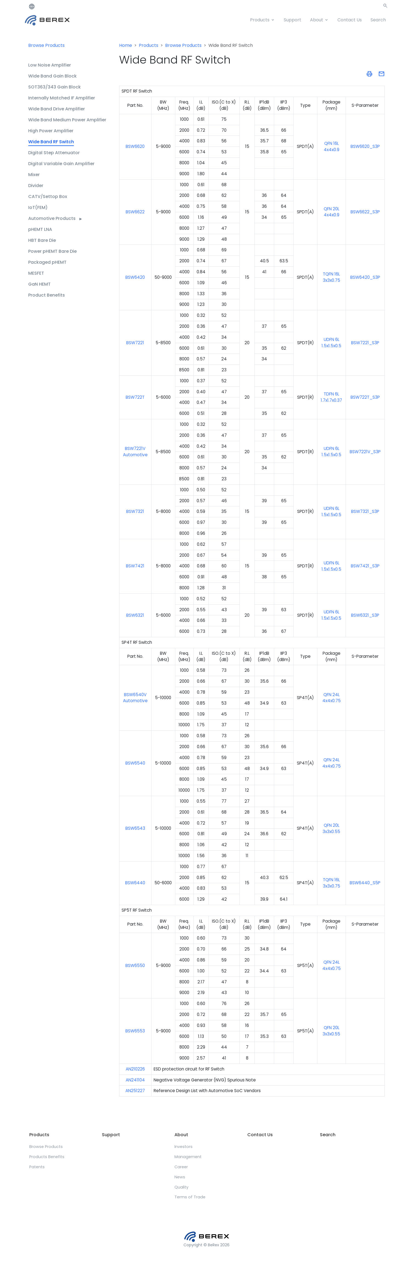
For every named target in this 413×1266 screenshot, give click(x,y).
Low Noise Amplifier (49, 65)
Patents (37, 1167)
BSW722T (135, 397)
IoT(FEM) (38, 207)
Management (188, 1156)
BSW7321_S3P (365, 511)
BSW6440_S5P (365, 883)
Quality (181, 1187)
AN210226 (135, 1069)
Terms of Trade (189, 1197)
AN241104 (135, 1080)
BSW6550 (135, 965)
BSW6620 (135, 146)
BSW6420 (135, 277)
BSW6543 (135, 828)
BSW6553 (135, 1031)
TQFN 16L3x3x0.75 (331, 277)
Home (125, 45)
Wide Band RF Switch (51, 142)
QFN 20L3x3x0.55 (331, 1031)
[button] (385, 6)
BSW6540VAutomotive (135, 698)
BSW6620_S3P (365, 146)
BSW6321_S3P (365, 615)
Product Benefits (46, 295)
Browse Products (46, 45)
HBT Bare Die (42, 240)
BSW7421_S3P (365, 566)
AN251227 (135, 1090)
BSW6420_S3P (365, 277)
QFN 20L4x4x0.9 (331, 212)
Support (292, 20)
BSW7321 (135, 511)
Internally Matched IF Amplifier (61, 98)
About (316, 20)
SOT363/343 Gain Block (54, 87)
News (179, 1177)
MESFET (36, 273)
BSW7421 (135, 566)
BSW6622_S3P (365, 212)
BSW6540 (135, 763)
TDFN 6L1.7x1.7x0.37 (331, 397)
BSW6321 (135, 615)
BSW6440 (135, 883)
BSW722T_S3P (365, 397)
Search (378, 20)
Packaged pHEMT (47, 262)
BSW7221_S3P (365, 343)
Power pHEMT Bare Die (52, 251)
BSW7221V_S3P (365, 452)
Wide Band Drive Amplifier (56, 109)
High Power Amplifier (50, 131)
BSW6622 (135, 212)
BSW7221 (135, 343)
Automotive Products (55, 218)
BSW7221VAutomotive (135, 452)
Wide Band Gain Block (52, 76)
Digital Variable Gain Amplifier (61, 163)
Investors (183, 1146)
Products (259, 20)
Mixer (34, 174)
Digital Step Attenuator (54, 153)
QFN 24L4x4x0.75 (331, 698)
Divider (35, 185)
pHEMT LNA (40, 229)
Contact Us (349, 20)
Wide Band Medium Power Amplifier (67, 120)
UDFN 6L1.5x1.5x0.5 (331, 343)
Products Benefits (46, 1156)
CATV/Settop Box (47, 196)
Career (181, 1167)
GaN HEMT (39, 284)
